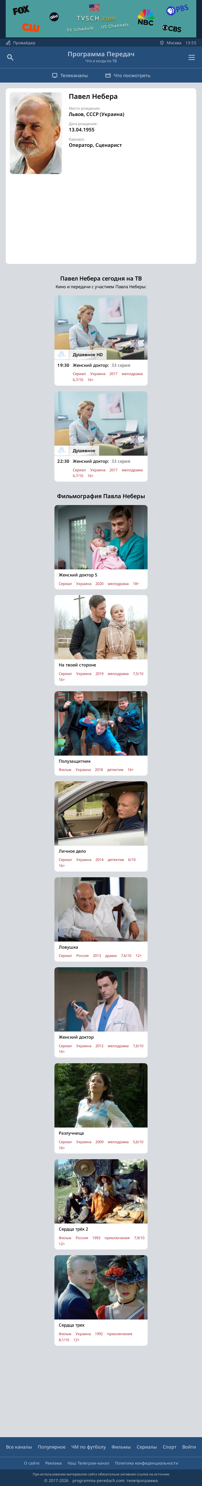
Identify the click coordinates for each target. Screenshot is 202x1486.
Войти (189, 1447)
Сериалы (147, 1447)
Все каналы (19, 1447)
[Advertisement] (101, 224)
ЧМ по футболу (88, 1447)
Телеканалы (70, 75)
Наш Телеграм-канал (88, 1463)
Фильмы (121, 1447)
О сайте (32, 1463)
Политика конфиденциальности (146, 1463)
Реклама (53, 1463)
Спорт (169, 1447)
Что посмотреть (127, 75)
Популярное (52, 1447)
